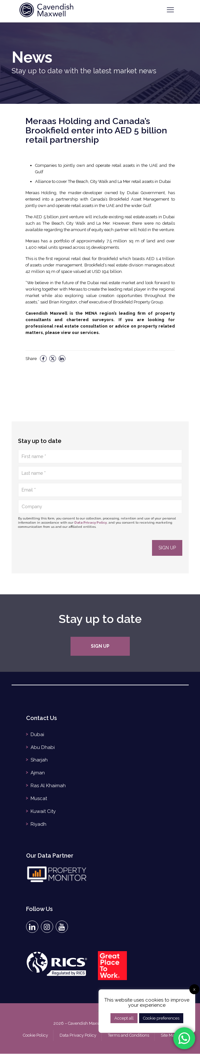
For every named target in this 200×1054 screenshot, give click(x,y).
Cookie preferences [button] (161, 1018)
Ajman (38, 773)
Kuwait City (43, 812)
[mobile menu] (170, 9)
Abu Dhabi (43, 748)
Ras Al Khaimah (48, 786)
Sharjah (39, 760)
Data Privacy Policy (90, 522)
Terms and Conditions (128, 1035)
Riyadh (38, 825)
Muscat (39, 799)
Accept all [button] (124, 1018)
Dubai (37, 735)
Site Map (169, 1035)
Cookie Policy (35, 1035)
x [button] (194, 989)
